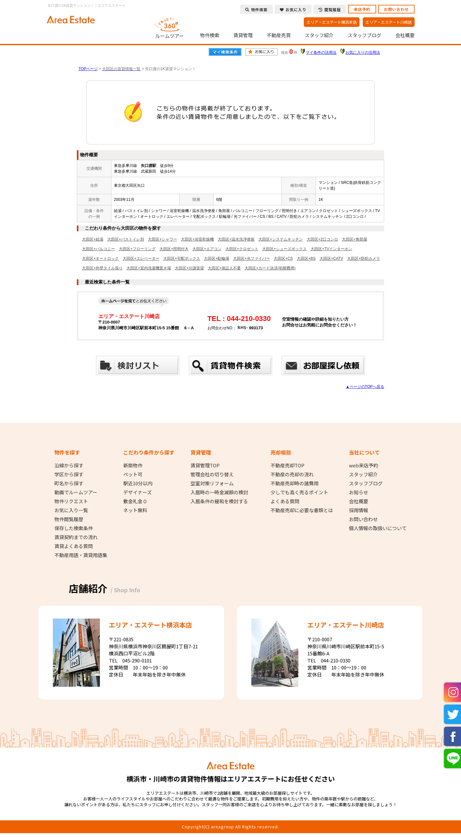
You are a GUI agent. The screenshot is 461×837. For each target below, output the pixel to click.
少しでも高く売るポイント (299, 492)
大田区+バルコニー (98, 249)
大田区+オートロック (100, 258)
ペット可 (132, 474)
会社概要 (405, 35)
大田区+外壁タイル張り (102, 268)
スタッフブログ (364, 35)
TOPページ (88, 69)
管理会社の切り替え (212, 474)
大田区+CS (283, 258)
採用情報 (358, 510)
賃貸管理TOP (205, 465)
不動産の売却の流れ (292, 474)
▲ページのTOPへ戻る (365, 386)
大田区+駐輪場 (216, 258)
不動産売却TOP (287, 465)
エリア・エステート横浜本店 (332, 22)
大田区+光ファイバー (251, 258)
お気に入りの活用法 (362, 52)
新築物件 (132, 465)
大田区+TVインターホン (331, 249)
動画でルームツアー (75, 492)
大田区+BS (306, 258)
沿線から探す (68, 465)
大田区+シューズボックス (284, 249)
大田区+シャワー (162, 239)
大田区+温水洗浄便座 (236, 239)
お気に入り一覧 (71, 510)
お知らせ (358, 492)
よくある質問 (285, 501)
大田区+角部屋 (354, 239)
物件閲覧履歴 (68, 519)
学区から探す (68, 474)
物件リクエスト (71, 501)
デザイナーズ (137, 492)
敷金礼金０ (135, 501)
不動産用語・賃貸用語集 (80, 555)
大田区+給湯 (92, 239)
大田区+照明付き (174, 249)
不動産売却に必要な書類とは (302, 510)
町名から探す (68, 483)
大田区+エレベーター (141, 258)
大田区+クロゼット (241, 249)
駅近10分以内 (137, 483)
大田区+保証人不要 (224, 268)
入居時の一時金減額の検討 (219, 492)
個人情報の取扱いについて (378, 528)
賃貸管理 (243, 35)
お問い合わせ (396, 9)
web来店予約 (363, 465)
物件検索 (209, 35)
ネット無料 (135, 510)
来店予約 (362, 9)
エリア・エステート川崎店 (389, 22)
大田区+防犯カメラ (363, 258)
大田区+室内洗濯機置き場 (148, 268)
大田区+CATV (331, 258)
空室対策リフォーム (212, 483)
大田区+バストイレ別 (125, 239)
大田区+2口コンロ (322, 239)
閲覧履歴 (330, 9)
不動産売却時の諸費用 (295, 483)
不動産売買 (279, 35)
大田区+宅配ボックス (181, 258)
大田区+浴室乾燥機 (197, 239)
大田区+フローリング (137, 249)
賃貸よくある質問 (73, 546)
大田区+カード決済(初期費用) (270, 268)
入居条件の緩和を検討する (219, 501)
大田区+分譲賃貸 (189, 268)
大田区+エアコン (207, 249)
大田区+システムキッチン (280, 239)
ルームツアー (169, 27)
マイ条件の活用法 (321, 52)
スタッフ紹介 (319, 35)
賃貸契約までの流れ (76, 537)
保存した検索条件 (73, 528)
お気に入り (293, 9)
